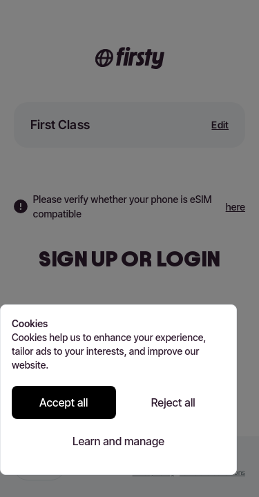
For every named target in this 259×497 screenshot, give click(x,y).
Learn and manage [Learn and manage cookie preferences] (118, 441)
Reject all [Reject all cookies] (173, 402)
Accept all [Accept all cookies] (63, 402)
